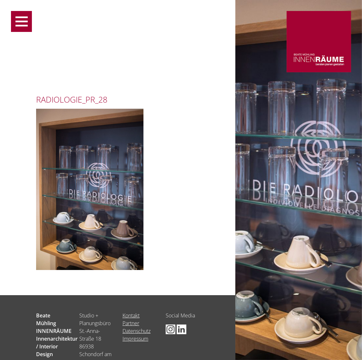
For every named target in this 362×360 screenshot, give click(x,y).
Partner (130, 323)
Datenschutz (136, 331)
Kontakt (131, 315)
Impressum (135, 338)
